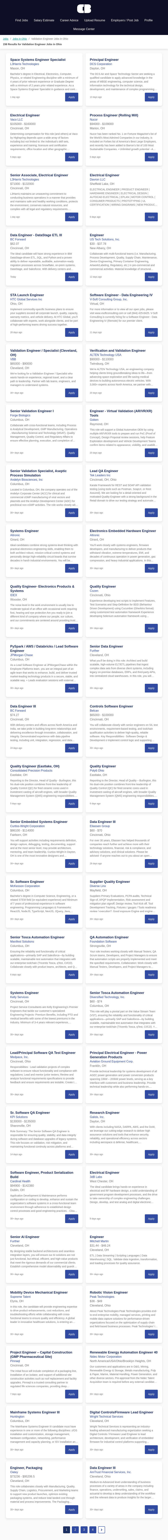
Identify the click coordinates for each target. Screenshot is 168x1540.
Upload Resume (94, 20)
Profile (148, 20)
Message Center (84, 29)
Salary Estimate (44, 20)
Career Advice (69, 20)
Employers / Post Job (125, 20)
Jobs (5, 38)
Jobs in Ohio (20, 38)
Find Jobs (21, 20)
